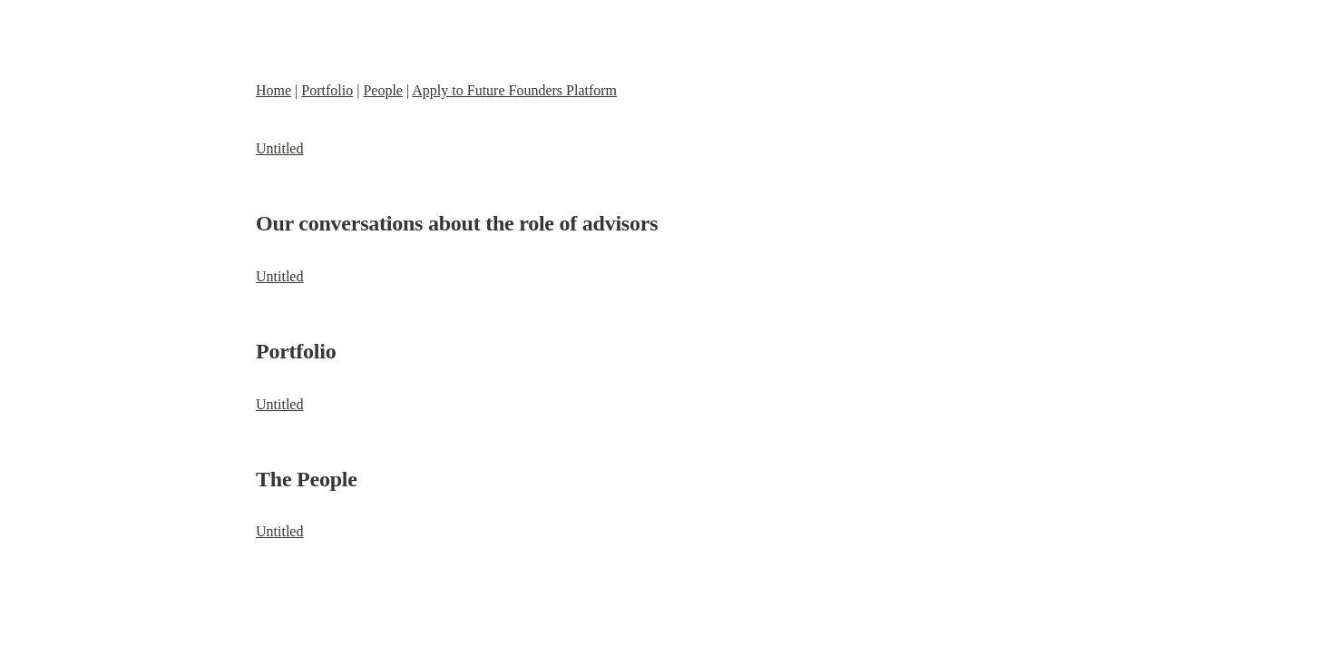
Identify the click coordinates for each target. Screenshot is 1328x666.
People (383, 90)
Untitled (279, 148)
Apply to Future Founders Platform (514, 90)
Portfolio (327, 90)
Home (273, 90)
